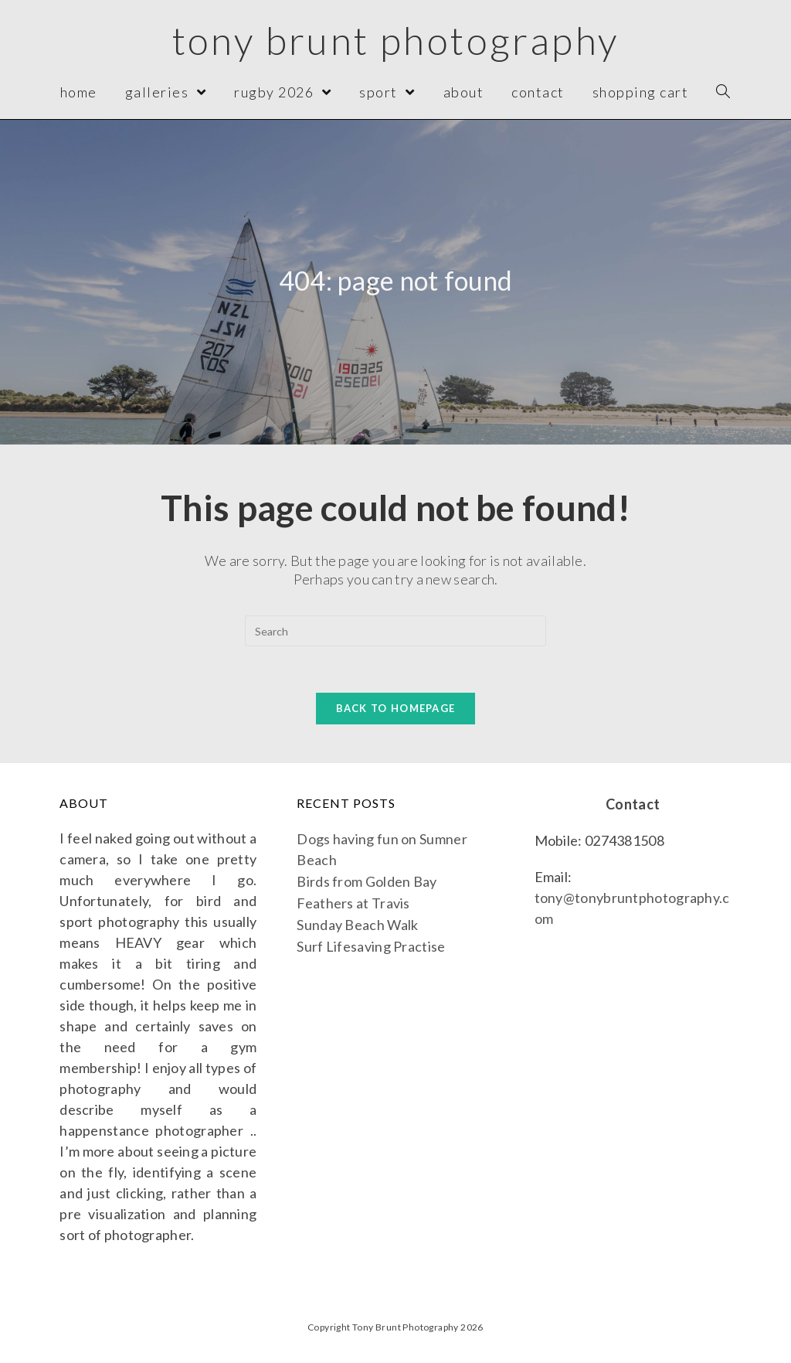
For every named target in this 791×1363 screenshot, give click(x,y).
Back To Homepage (396, 708)
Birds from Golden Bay (366, 881)
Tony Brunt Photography (396, 40)
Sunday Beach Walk (357, 924)
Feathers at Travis (353, 903)
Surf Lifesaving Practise (371, 946)
